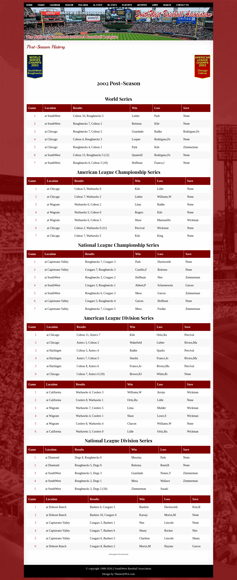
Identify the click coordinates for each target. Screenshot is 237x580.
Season (69, 5)
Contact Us (182, 5)
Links (155, 5)
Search (167, 5)
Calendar (55, 5)
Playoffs (127, 5)
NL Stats (112, 5)
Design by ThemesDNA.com (118, 574)
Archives (142, 5)
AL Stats (97, 5)
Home (29, 5)
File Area (83, 5)
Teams (41, 5)
